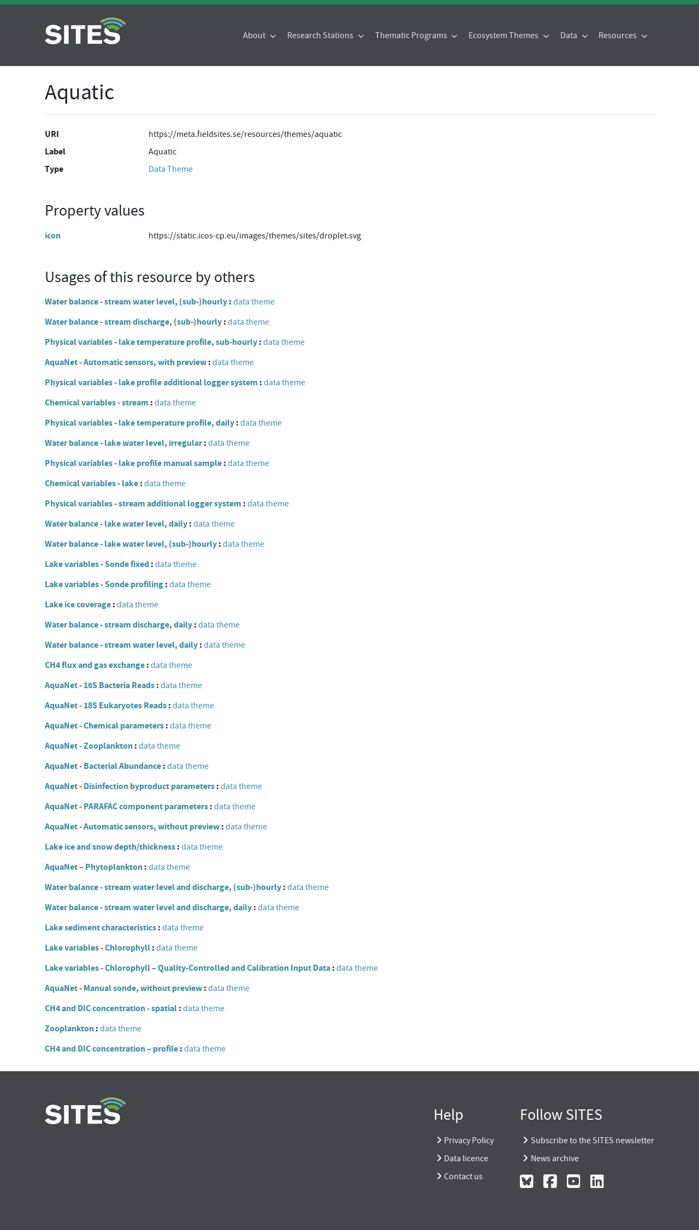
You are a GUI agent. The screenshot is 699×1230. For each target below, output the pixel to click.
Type (54, 169)
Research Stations (321, 35)
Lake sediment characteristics (100, 927)
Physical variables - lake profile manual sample (133, 463)
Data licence (466, 1158)
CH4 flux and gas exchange (95, 665)
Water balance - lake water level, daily (116, 523)
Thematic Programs (412, 35)
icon (53, 235)
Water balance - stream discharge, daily (118, 624)
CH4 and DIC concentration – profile (111, 1048)
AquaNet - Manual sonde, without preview (123, 988)
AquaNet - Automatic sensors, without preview (132, 826)
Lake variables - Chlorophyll (97, 947)
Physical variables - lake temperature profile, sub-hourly (151, 342)
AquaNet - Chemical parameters (104, 725)
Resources (618, 35)
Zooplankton (69, 1028)
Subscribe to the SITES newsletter (592, 1140)
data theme (254, 301)
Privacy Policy (469, 1140)
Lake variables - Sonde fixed (97, 564)
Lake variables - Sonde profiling (104, 584)
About (255, 35)
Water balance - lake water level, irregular (123, 443)
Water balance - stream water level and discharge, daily (148, 907)
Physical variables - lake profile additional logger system (151, 382)
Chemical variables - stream (97, 402)
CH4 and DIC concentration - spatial (111, 1008)
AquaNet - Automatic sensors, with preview (125, 362)
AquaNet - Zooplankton (89, 745)
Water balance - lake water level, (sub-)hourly (131, 544)
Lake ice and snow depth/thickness (110, 846)
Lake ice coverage (78, 604)
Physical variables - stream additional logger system (143, 503)
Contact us (463, 1176)
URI (52, 134)
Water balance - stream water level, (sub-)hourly (136, 301)
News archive (555, 1158)
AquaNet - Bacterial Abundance (103, 766)
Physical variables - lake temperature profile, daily (139, 422)
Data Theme (171, 169)
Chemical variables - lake (91, 483)
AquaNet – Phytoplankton (94, 867)
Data (569, 35)
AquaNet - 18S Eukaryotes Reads (106, 705)
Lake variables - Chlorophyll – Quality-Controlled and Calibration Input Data (187, 968)
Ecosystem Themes (504, 35)
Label (55, 151)
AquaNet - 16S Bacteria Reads (100, 685)
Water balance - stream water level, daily (121, 644)
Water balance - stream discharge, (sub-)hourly (133, 321)
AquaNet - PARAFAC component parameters (126, 806)
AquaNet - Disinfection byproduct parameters (130, 786)
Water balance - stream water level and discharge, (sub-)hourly (163, 887)
